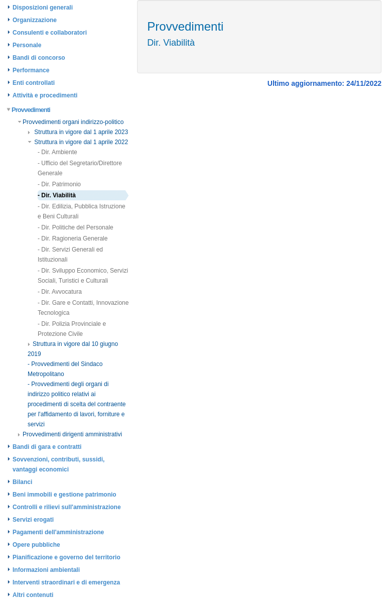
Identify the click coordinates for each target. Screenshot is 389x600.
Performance (31, 70)
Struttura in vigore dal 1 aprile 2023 (78, 132)
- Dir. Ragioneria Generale (72, 238)
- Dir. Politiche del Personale (75, 227)
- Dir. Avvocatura (60, 291)
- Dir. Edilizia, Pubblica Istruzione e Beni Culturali (81, 211)
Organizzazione (35, 20)
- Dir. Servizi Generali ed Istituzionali (70, 254)
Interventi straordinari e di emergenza (66, 582)
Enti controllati (34, 82)
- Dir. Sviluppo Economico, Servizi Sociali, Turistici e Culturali (83, 275)
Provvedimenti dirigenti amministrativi (70, 434)
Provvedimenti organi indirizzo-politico (70, 122)
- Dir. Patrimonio (59, 184)
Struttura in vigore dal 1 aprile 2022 (78, 142)
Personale (27, 45)
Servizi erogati (33, 519)
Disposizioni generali (43, 7)
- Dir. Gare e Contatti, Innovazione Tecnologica (83, 307)
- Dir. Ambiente (57, 152)
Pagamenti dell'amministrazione (58, 532)
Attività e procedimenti (45, 95)
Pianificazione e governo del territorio (66, 557)
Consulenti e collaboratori (50, 32)
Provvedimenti (29, 109)
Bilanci (22, 482)
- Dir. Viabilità (57, 195)
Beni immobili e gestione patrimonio (64, 494)
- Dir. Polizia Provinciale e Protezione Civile (72, 328)
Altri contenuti (33, 594)
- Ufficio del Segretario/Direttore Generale (80, 168)
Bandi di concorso (39, 57)
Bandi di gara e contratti (47, 446)
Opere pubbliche (36, 544)
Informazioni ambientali (46, 569)
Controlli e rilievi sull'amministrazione (67, 507)
